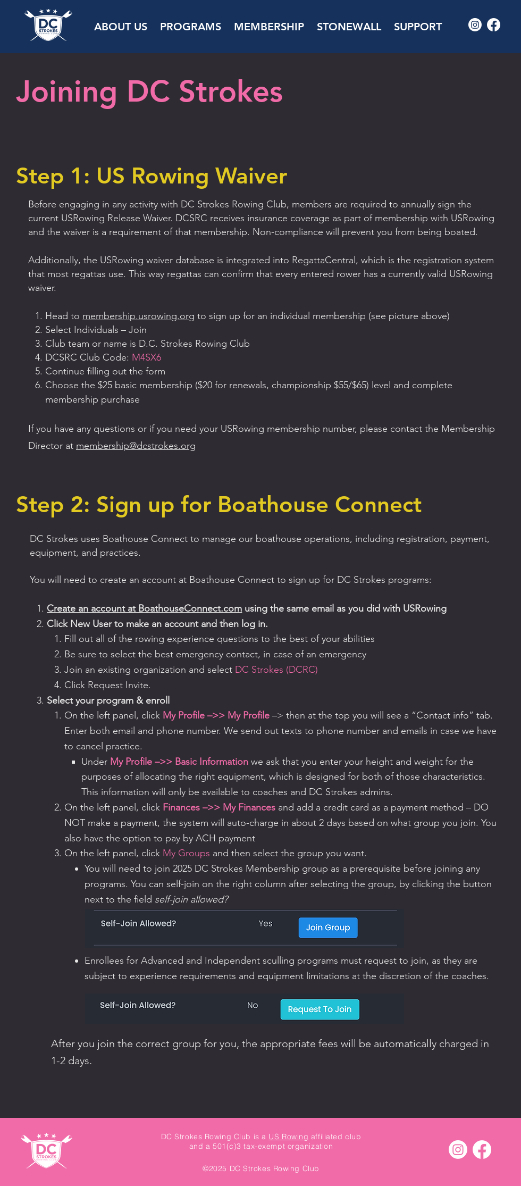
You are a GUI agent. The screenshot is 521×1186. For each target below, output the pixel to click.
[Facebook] (493, 24)
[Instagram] (475, 24)
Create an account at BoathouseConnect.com (144, 608)
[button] (121, 22)
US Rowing (288, 1136)
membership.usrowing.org (138, 316)
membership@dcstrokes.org (136, 446)
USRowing (83, 218)
